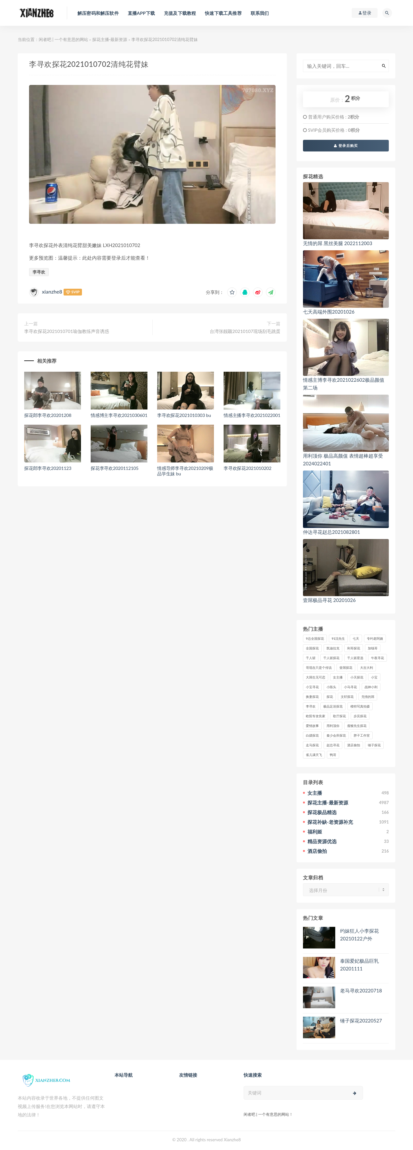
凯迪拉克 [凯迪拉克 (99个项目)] (333, 648)
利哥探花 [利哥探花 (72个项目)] (353, 648)
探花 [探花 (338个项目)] (330, 697)
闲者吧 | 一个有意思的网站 (63, 39)
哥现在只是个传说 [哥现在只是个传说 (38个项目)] (319, 667)
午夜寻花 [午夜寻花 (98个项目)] (377, 658)
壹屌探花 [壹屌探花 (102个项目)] (345, 667)
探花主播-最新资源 (109, 39)
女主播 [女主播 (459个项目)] (338, 677)
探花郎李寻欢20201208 (47, 415)
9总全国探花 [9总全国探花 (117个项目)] (315, 638)
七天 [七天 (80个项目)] (356, 638)
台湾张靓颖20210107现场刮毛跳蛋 (245, 331)
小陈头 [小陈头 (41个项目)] (331, 687)
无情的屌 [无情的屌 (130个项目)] (367, 697)
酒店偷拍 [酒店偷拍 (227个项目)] (353, 745)
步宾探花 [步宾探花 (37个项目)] (360, 716)
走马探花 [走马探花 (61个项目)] (312, 745)
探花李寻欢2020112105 (114, 468)
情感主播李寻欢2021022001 (252, 415)
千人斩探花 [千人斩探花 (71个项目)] (331, 658)
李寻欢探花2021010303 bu (184, 415)
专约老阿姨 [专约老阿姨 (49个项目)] (375, 638)
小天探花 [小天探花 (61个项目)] (356, 677)
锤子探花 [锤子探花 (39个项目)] (374, 745)
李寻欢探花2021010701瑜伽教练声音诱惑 (66, 331)
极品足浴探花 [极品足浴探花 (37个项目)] (333, 706)
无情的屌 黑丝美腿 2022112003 (337, 243)
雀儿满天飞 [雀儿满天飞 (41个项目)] (314, 755)
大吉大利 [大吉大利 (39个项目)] (366, 667)
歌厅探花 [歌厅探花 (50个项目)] (339, 716)
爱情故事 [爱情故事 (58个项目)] (312, 726)
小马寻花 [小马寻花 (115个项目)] (350, 687)
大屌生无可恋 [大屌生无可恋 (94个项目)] (315, 677)
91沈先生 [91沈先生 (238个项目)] (338, 638)
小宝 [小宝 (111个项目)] (374, 677)
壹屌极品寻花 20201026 (329, 600)
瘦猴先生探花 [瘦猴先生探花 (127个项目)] (357, 726)
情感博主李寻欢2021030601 (119, 415)
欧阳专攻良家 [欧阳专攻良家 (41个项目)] (315, 716)
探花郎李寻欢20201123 (47, 468)
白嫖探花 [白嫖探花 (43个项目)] (312, 735)
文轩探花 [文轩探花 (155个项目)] (347, 697)
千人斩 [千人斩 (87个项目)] (311, 658)
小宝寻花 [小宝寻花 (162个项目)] (312, 687)
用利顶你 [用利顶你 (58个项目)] (333, 726)
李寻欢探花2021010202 (247, 468)
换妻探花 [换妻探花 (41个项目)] (312, 697)
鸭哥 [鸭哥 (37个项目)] (333, 755)
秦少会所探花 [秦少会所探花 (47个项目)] (336, 735)
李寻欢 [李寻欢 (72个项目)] (311, 706)
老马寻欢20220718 (361, 990)
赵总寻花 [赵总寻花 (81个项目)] (333, 745)
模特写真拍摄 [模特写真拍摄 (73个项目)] (360, 706)
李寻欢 (39, 272)
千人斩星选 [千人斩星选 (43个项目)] (355, 658)
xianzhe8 (52, 291)
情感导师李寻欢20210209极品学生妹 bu (185, 470)
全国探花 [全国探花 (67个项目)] (312, 648)
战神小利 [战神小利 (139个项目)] (371, 687)
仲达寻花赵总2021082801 (331, 532)
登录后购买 (346, 145)
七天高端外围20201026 (329, 312)
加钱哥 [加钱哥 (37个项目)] (373, 648)
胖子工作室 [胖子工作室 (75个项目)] (362, 735)
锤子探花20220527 (361, 1020)
